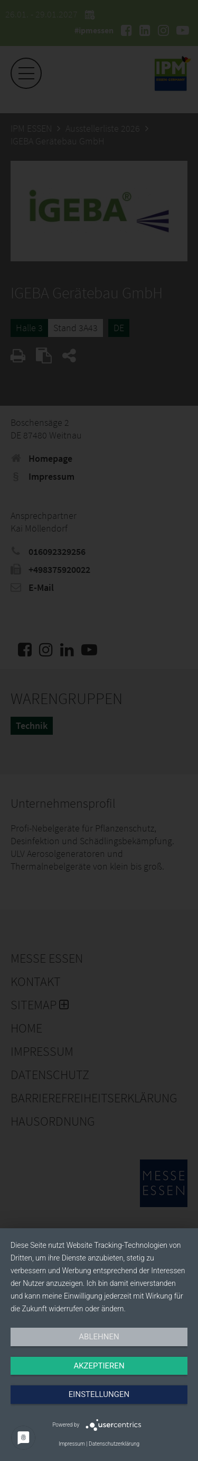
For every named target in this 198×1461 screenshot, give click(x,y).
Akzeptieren (98, 1366)
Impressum (72, 1444)
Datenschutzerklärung (114, 1444)
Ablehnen (99, 1336)
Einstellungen (99, 1394)
